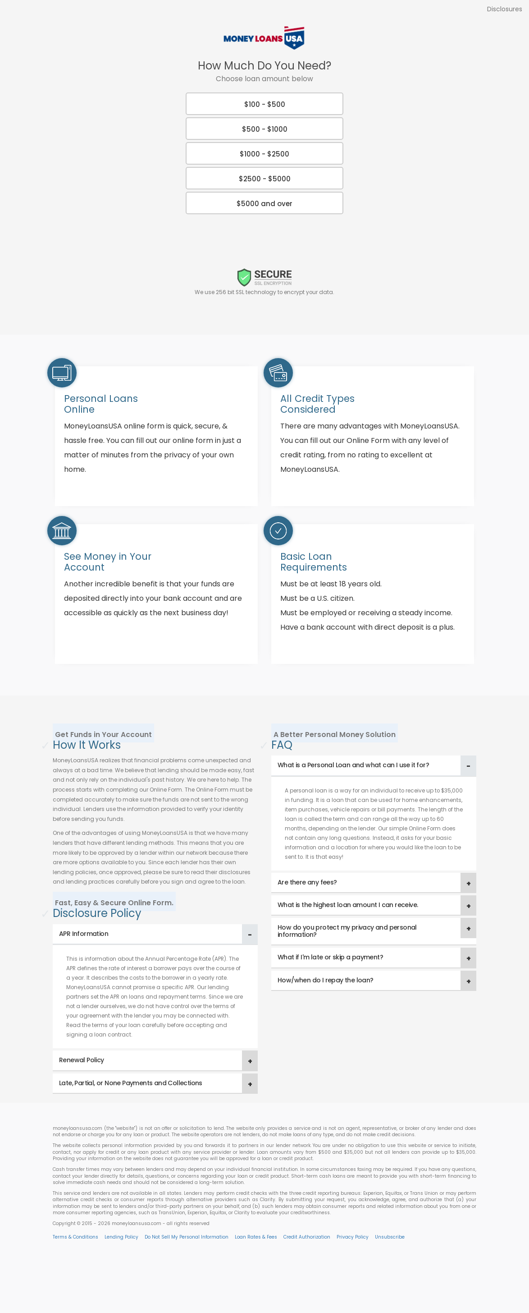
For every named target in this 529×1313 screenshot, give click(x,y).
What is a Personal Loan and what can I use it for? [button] (353, 764)
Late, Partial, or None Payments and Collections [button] (130, 1082)
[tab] (155, 934)
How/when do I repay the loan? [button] (326, 980)
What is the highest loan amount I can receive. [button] (348, 904)
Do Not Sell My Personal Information (186, 1237)
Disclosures (504, 9)
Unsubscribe (390, 1237)
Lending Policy (121, 1237)
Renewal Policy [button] (81, 1059)
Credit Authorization (306, 1237)
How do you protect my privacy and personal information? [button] (347, 931)
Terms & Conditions (75, 1237)
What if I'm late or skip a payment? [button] (330, 957)
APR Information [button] (83, 933)
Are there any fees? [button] (307, 882)
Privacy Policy (353, 1237)
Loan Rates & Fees (256, 1237)
